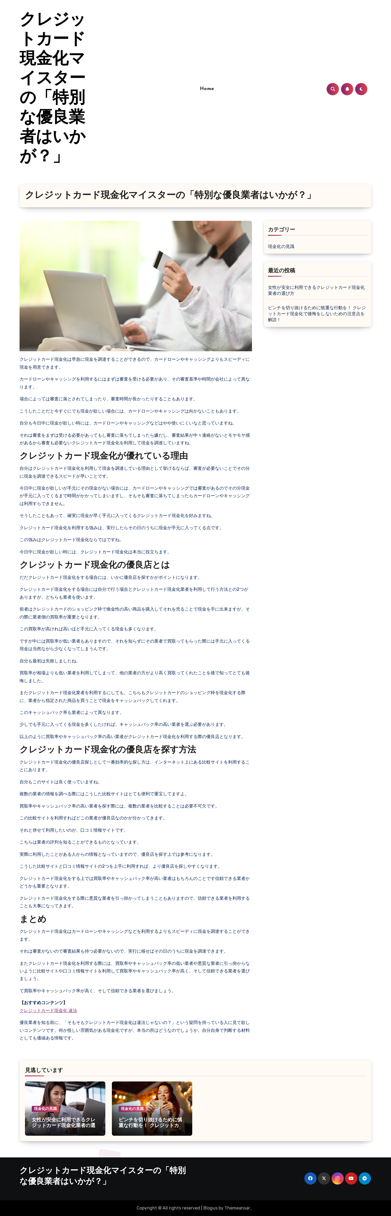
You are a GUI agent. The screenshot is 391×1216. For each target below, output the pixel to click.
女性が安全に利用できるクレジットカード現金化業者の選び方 (63, 1126)
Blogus (210, 1208)
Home (207, 88)
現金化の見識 (281, 246)
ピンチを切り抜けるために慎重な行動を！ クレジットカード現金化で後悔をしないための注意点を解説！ (317, 313)
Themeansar (237, 1208)
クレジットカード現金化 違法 (48, 1010)
